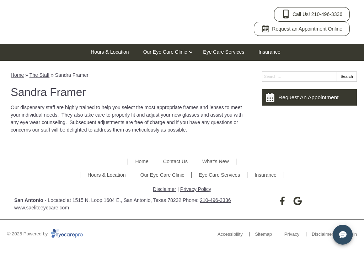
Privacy (292, 234)
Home (17, 75)
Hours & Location (110, 52)
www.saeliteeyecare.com (41, 207)
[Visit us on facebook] (282, 201)
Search (347, 76)
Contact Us (175, 161)
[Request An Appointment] (309, 97)
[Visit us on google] (297, 201)
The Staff (40, 75)
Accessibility (230, 234)
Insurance (269, 52)
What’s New (215, 161)
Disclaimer (164, 189)
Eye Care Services (223, 52)
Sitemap (263, 234)
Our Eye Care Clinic (165, 52)
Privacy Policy (195, 189)
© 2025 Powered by (45, 233)
